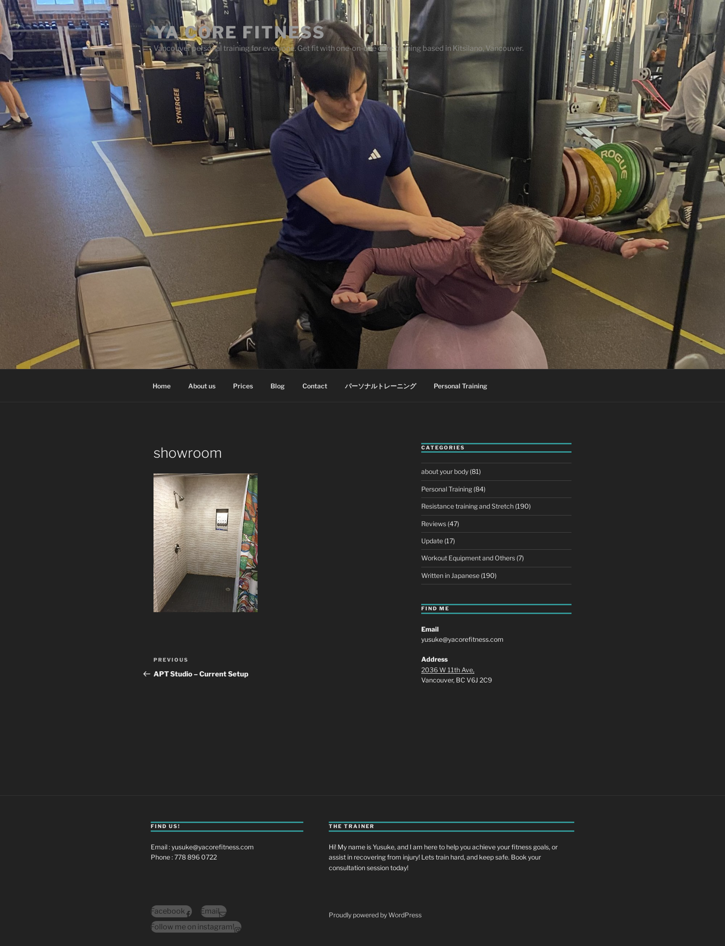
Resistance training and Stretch (467, 506)
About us (201, 386)
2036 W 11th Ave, (447, 670)
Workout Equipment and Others (468, 558)
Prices (243, 386)
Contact (314, 386)
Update (432, 541)
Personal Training (460, 386)
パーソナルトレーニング (380, 386)
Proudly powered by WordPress (375, 915)
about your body (444, 471)
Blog (277, 386)
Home (162, 386)
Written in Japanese (450, 575)
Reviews (433, 524)
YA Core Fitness (240, 32)
